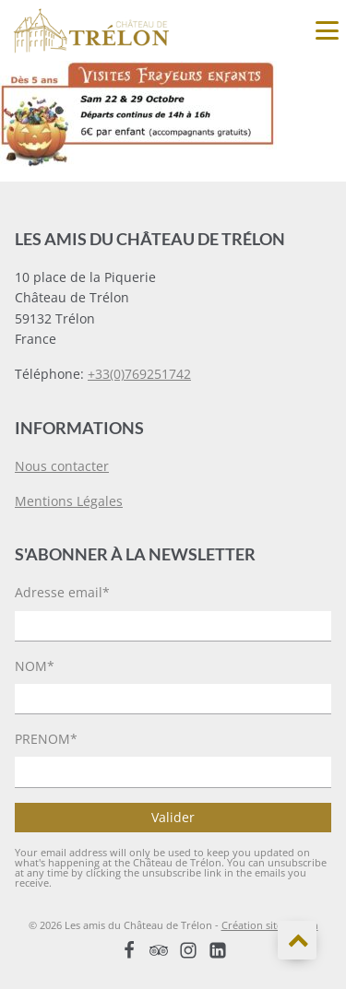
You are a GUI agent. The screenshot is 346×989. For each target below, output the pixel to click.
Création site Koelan (269, 925)
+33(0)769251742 (139, 374)
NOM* (34, 666)
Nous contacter (62, 466)
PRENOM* (46, 739)
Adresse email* (62, 592)
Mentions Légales (69, 501)
